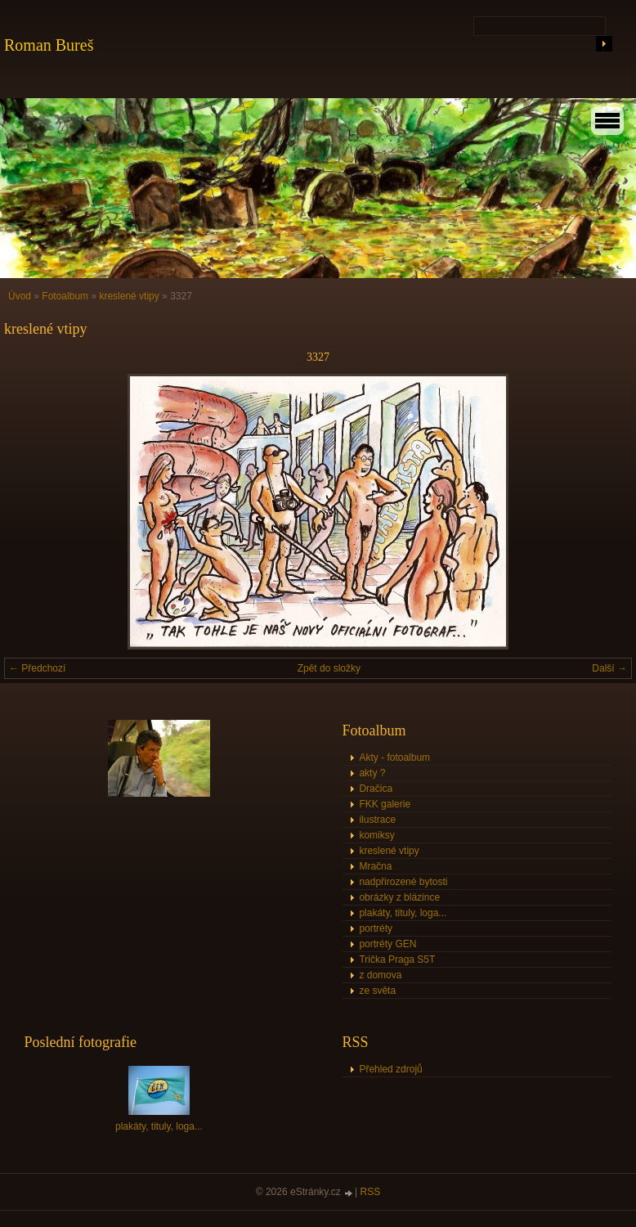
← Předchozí (37, 668)
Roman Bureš (48, 45)
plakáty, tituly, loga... (402, 913)
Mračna (375, 866)
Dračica (375, 788)
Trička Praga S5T (397, 959)
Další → (609, 668)
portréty (375, 928)
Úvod (19, 296)
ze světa (377, 990)
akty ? (372, 773)
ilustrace (377, 819)
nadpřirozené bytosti (403, 882)
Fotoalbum (65, 296)
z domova (380, 975)
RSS (371, 1192)
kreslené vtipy (129, 296)
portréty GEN (387, 944)
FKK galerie (384, 804)
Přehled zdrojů (390, 1069)
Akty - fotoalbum (394, 757)
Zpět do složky (329, 668)
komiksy (376, 835)
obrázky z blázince (399, 897)
